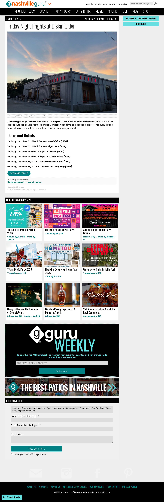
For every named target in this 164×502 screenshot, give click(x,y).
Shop (146, 11)
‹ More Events (13, 19)
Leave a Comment (34, 182)
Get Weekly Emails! (12, 497)
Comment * (17, 434)
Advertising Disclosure (30, 116)
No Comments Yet (15, 182)
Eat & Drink (83, 11)
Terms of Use (112, 486)
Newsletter (91, 4)
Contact (113, 4)
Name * (25, 416)
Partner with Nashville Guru (141, 18)
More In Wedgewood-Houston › (101, 19)
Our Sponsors (96, 486)
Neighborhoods (25, 11)
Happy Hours (62, 11)
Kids (135, 11)
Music (99, 11)
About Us (55, 486)
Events (44, 11)
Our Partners (45, 116)
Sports (113, 11)
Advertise (123, 4)
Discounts (102, 4)
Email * (26, 425)
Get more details (19, 173)
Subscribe (141, 24)
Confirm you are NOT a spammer (29, 454)
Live (125, 11)
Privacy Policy (129, 486)
